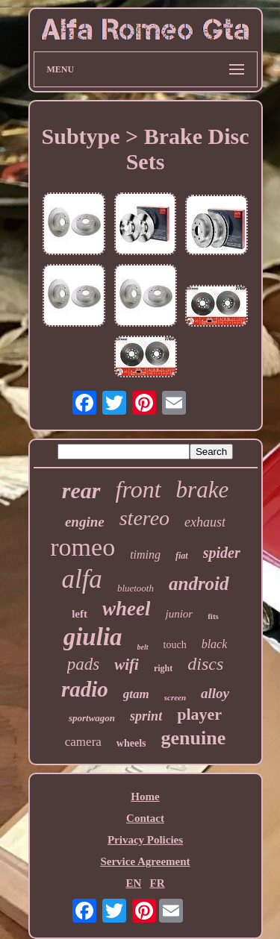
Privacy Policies (145, 840)
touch (175, 644)
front (138, 489)
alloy (215, 693)
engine (85, 522)
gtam (136, 694)
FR (157, 883)
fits (213, 616)
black (215, 644)
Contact (145, 818)
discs (205, 663)
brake (202, 490)
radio (84, 689)
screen (175, 697)
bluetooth (135, 588)
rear (81, 490)
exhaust (204, 522)
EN (133, 883)
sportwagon (92, 717)
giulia (92, 637)
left (79, 614)
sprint (146, 716)
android (199, 584)
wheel (126, 608)
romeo (82, 547)
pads (83, 664)
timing (145, 554)
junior (179, 614)
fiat (181, 555)
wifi (126, 664)
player (199, 714)
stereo (144, 518)
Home (145, 797)
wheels (131, 743)
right (163, 668)
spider (221, 552)
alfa (81, 579)
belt (143, 647)
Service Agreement (145, 861)
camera (83, 742)
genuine (193, 738)
